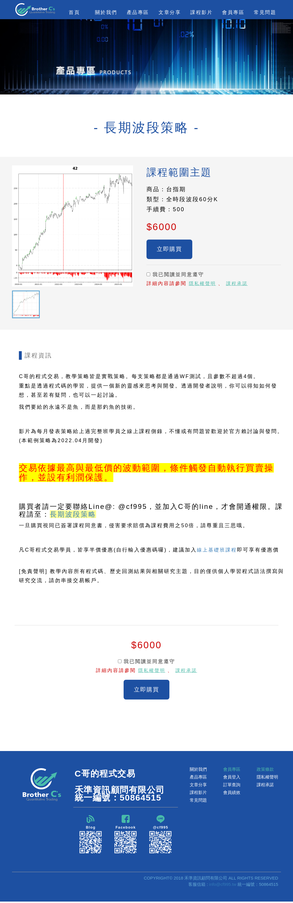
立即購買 (169, 249)
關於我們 (198, 770)
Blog (90, 835)
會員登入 (231, 777)
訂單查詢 (231, 785)
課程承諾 (238, 284)
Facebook (125, 835)
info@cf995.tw (222, 885)
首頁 (74, 12)
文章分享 (198, 785)
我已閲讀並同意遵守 (175, 275)
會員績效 (231, 793)
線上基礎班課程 (218, 550)
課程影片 (198, 793)
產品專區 (198, 777)
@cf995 (160, 835)
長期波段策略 (73, 514)
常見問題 (265, 12)
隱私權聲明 (203, 284)
